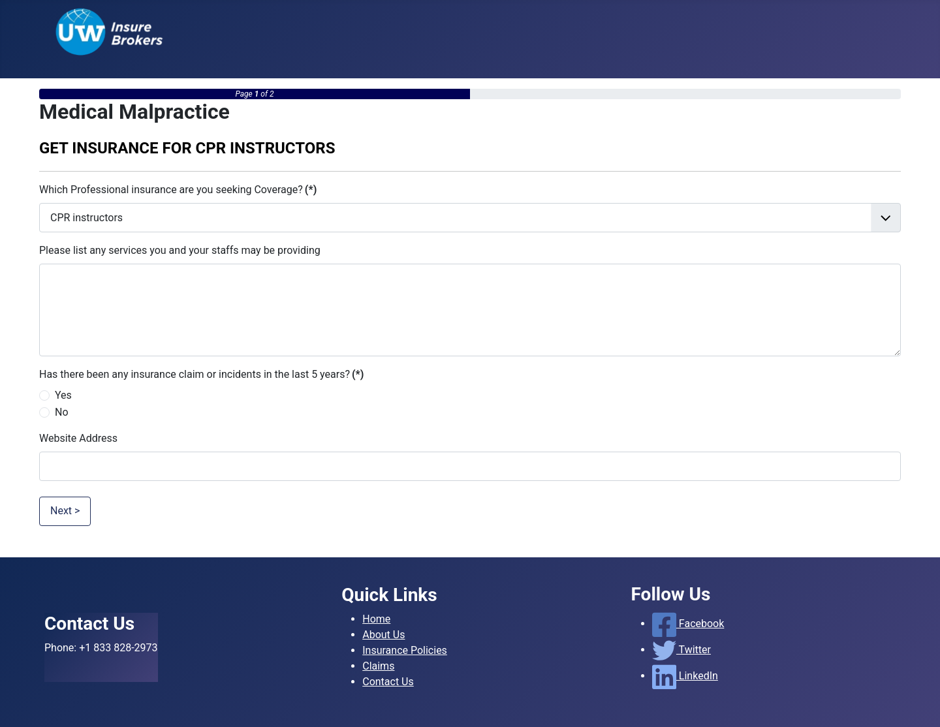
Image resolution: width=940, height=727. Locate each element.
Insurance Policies (404, 650)
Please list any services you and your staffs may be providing (180, 250)
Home (376, 619)
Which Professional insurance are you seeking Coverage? (178, 189)
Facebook (688, 623)
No (62, 412)
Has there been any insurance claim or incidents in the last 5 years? (201, 374)
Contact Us (388, 681)
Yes (63, 395)
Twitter (681, 649)
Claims (378, 666)
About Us (383, 634)
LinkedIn (685, 676)
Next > (65, 510)
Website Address (78, 438)
